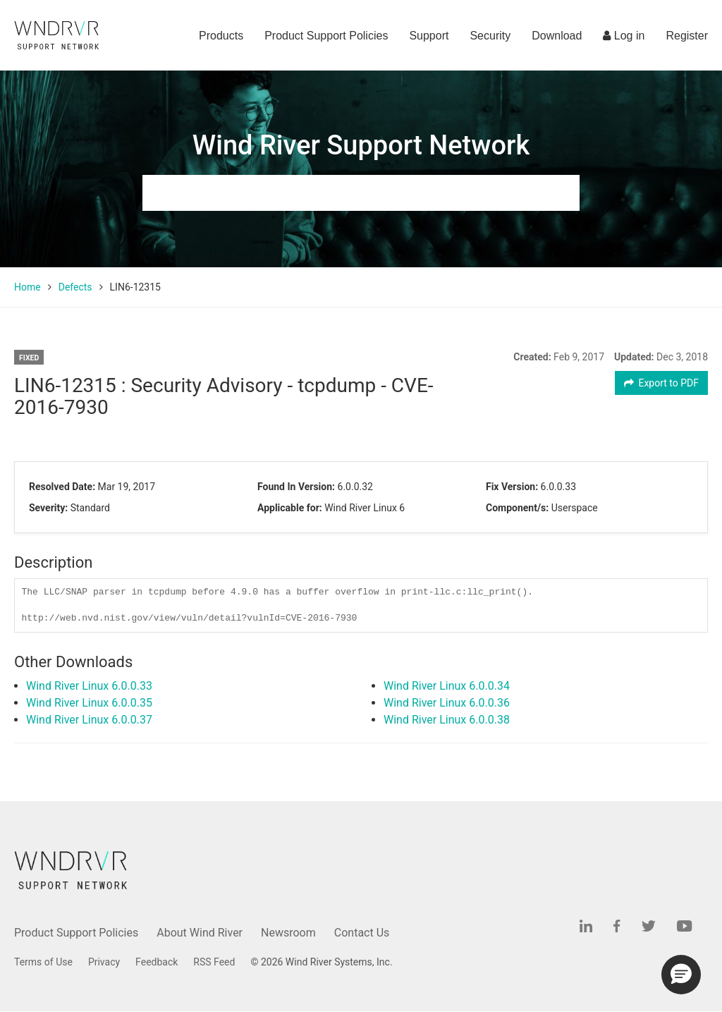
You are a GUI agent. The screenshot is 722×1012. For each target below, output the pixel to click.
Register (687, 36)
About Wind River (200, 932)
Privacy (104, 962)
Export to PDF (661, 383)
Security (490, 36)
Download (557, 36)
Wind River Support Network (361, 145)
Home (27, 287)
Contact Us (362, 932)
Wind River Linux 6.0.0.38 (447, 719)
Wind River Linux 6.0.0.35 (89, 702)
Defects (75, 287)
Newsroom (288, 932)
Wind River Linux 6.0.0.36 (447, 702)
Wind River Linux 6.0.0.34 (447, 686)
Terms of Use (43, 962)
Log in (623, 36)
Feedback (156, 962)
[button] (681, 974)
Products (221, 36)
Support (428, 36)
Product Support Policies (326, 36)
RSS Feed (214, 962)
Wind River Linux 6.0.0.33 (89, 686)
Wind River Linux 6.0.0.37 (89, 719)
